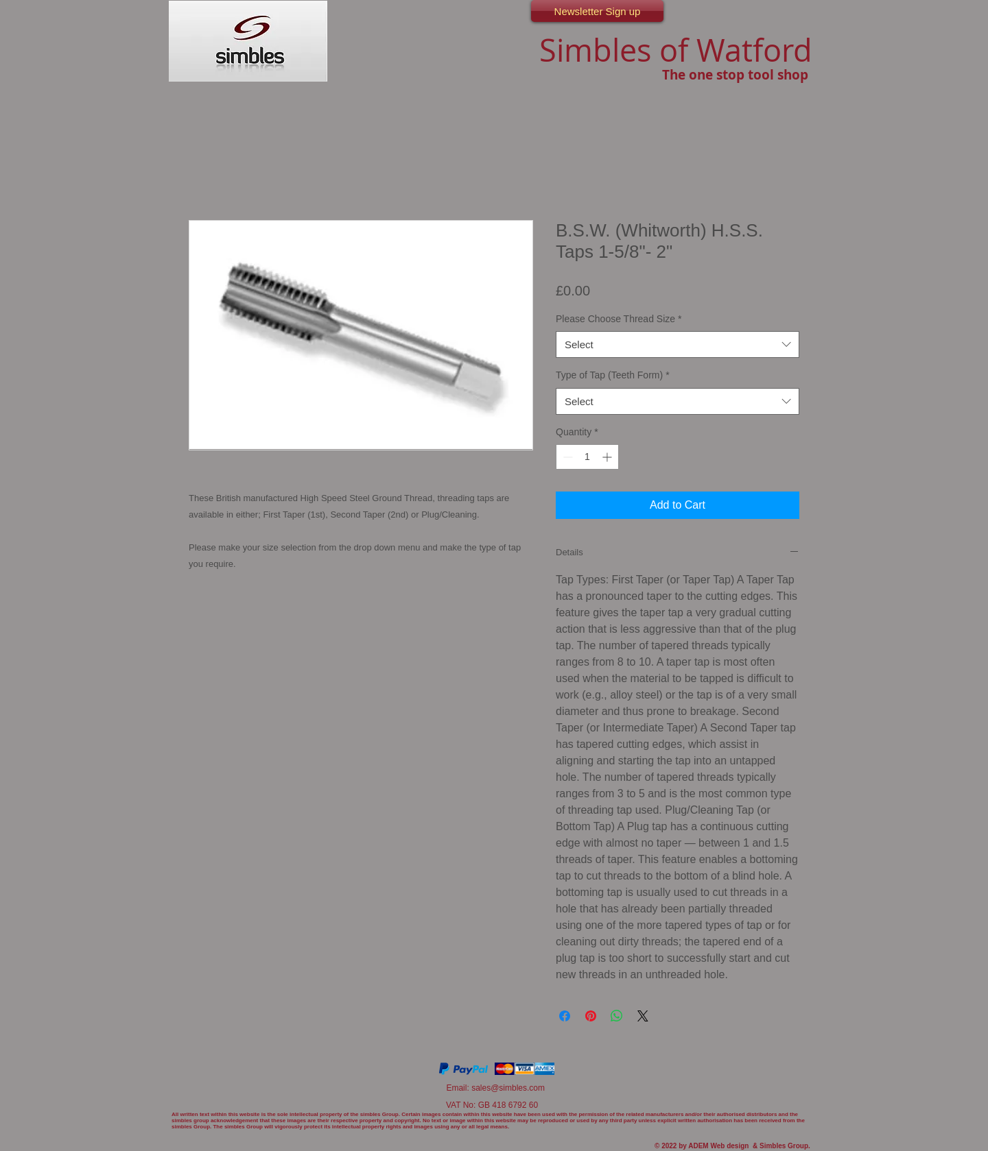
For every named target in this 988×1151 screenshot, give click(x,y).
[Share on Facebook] (564, 1016)
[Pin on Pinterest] (591, 1016)
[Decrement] (566, 457)
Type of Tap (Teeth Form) (613, 374)
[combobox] (677, 344)
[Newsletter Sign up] (597, 11)
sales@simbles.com (508, 1088)
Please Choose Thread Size (619, 318)
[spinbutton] (587, 457)
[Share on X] (643, 1016)
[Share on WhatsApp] (617, 1016)
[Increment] (608, 457)
